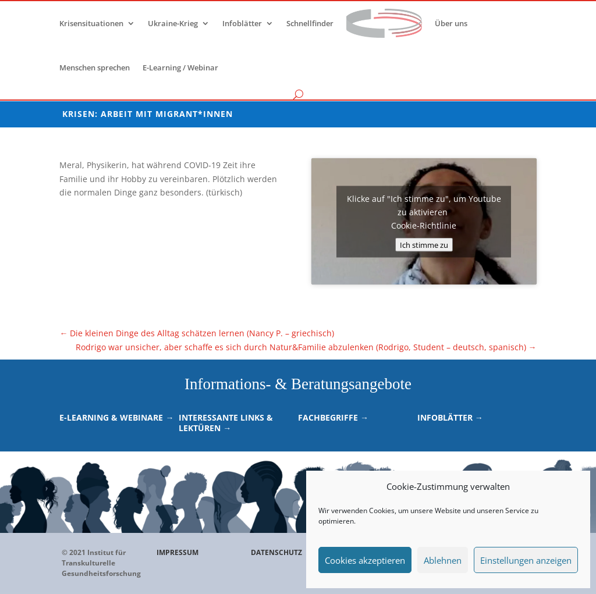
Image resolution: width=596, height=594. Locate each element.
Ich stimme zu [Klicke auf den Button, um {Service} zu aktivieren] (424, 244)
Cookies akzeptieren (365, 560)
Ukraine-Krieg (173, 23)
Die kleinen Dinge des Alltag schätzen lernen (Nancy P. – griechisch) (196, 333)
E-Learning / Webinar (180, 67)
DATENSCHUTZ (276, 552)
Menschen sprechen (94, 67)
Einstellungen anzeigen (526, 560)
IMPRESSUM (177, 552)
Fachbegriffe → (333, 417)
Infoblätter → (450, 417)
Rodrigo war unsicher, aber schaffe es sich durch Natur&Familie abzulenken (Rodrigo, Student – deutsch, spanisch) (306, 347)
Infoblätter (242, 23)
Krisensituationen (91, 23)
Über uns (451, 23)
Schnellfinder (310, 23)
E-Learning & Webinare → (116, 417)
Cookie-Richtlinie (423, 224)
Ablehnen (443, 560)
